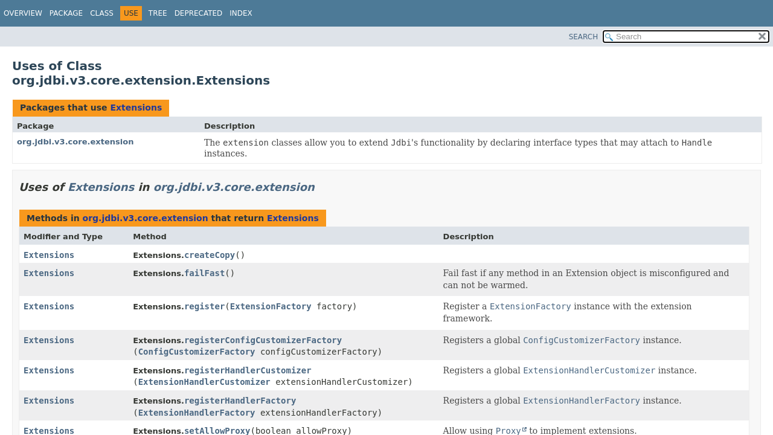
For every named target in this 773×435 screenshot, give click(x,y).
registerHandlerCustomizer (248, 370)
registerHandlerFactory (240, 400)
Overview (23, 13)
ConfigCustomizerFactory (196, 351)
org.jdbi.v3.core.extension (75, 141)
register (204, 306)
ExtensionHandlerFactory (196, 412)
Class (102, 13)
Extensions (136, 107)
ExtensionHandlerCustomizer (204, 382)
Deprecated (199, 13)
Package (66, 13)
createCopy (209, 255)
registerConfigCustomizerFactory (263, 340)
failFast (204, 273)
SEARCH (583, 37)
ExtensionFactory (271, 306)
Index (240, 13)
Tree (158, 13)
